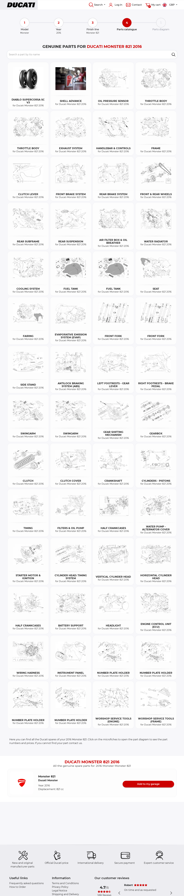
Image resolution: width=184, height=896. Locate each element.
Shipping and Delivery (65, 894)
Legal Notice (59, 890)
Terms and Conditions (65, 883)
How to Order (17, 887)
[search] (173, 54)
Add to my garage (148, 784)
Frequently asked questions (26, 883)
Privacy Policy (60, 887)
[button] (21, 782)
